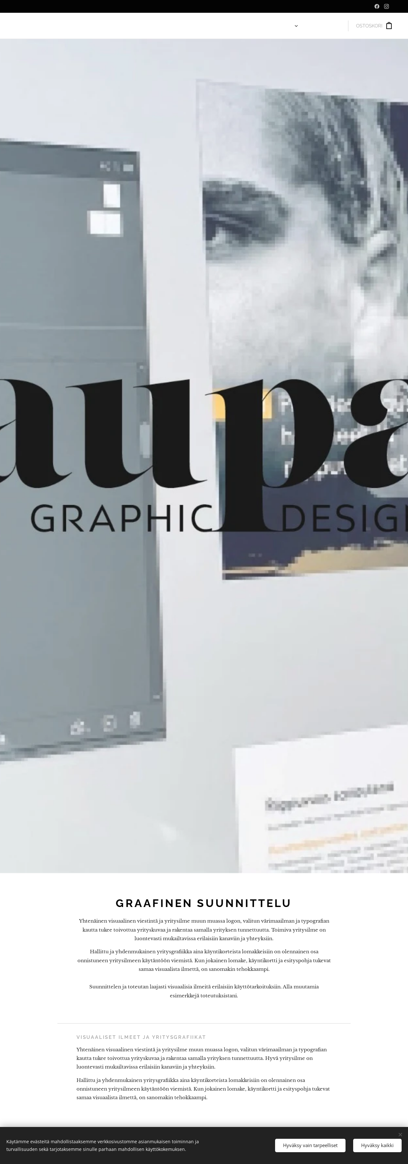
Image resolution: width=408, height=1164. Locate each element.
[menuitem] (284, 26)
